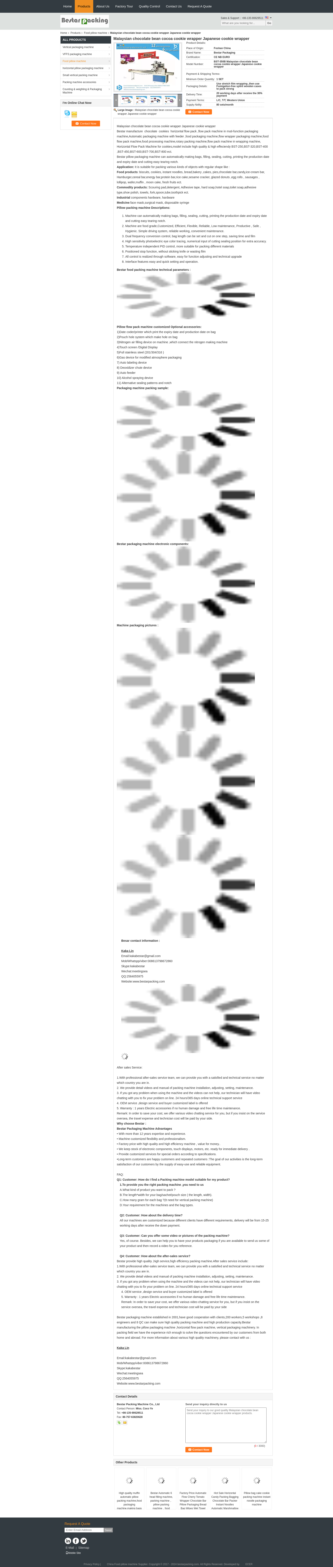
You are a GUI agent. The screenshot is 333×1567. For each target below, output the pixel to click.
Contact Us (174, 6)
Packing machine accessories (79, 82)
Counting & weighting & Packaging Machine (82, 91)
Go (269, 23)
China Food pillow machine (122, 1564)
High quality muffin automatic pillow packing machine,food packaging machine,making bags (129, 1501)
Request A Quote (200, 6)
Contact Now (200, 111)
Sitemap (83, 1547)
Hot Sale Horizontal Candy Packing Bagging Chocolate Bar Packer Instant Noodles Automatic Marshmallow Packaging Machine (224, 1503)
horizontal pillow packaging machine (83, 68)
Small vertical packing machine (80, 75)
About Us (102, 6)
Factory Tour (124, 6)
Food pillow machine (95, 32)
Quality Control (149, 6)
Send (108, 1530)
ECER (249, 1564)
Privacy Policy (92, 1564)
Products (84, 6)
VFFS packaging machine (77, 54)
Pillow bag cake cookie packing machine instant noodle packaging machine (257, 1499)
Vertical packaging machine (78, 47)
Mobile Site (73, 1552)
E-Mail (70, 1547)
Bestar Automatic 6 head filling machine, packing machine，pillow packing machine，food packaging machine (161, 1503)
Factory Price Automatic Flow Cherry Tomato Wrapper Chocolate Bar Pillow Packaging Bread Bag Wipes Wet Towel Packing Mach (193, 1503)
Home (67, 6)
